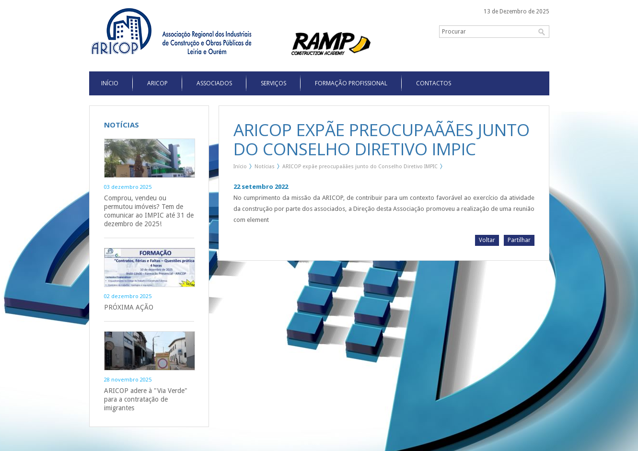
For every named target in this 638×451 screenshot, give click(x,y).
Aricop (157, 83)
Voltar (487, 240)
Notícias (265, 166)
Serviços (273, 83)
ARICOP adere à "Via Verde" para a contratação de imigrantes (145, 399)
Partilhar (519, 240)
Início (240, 166)
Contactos (433, 83)
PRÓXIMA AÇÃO (128, 307)
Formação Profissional (351, 83)
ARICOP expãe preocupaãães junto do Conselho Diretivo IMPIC (360, 166)
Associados (214, 83)
